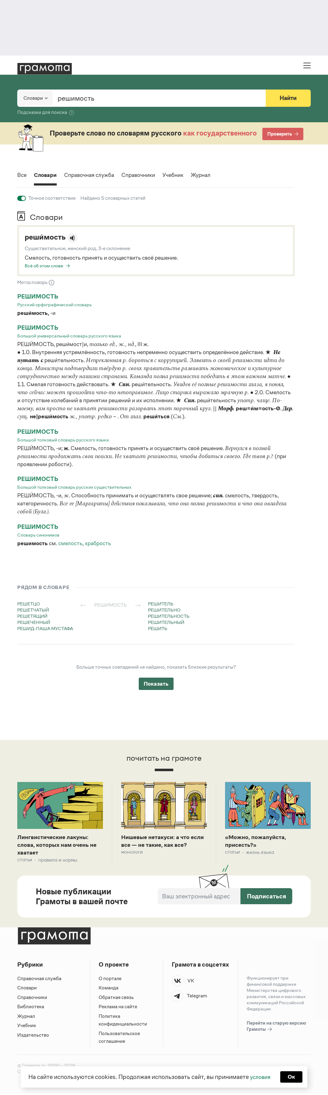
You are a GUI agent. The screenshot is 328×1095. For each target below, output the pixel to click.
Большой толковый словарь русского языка (63, 439)
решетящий (32, 616)
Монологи (132, 862)
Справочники (149, 175)
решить (157, 628)
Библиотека (30, 1008)
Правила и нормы (57, 862)
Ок (292, 1076)
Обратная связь (116, 999)
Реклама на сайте (118, 1008)
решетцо (28, 603)
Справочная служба (95, 175)
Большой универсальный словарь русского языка (69, 335)
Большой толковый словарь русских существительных (74, 487)
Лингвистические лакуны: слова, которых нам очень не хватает (59, 846)
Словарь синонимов (38, 534)
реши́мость (47, 237)
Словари (47, 175)
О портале (110, 980)
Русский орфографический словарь (54, 304)
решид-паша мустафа (45, 628)
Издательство (33, 1036)
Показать (156, 684)
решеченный (33, 622)
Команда (108, 989)
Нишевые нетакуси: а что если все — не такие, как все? (158, 846)
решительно (164, 609)
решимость (38, 296)
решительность (169, 616)
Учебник (186, 175)
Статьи (24, 862)
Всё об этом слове (44, 265)
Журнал (217, 175)
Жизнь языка (260, 853)
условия (259, 1076)
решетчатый (33, 609)
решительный (166, 622)
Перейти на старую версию (276, 1028)
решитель (161, 603)
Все (22, 175)
